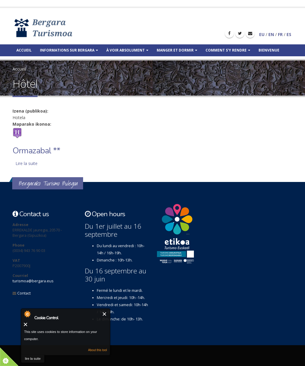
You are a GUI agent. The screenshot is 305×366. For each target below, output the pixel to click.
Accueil (24, 50)
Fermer (105, 314)
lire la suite (33, 358)
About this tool (97, 350)
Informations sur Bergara (69, 50)
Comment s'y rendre (228, 50)
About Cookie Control (27, 314)
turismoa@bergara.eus (33, 281)
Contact (24, 293)
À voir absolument (127, 50)
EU (261, 34)
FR (280, 34)
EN (271, 34)
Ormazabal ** (36, 150)
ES (289, 34)
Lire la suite (26, 163)
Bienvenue (269, 50)
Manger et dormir (177, 50)
